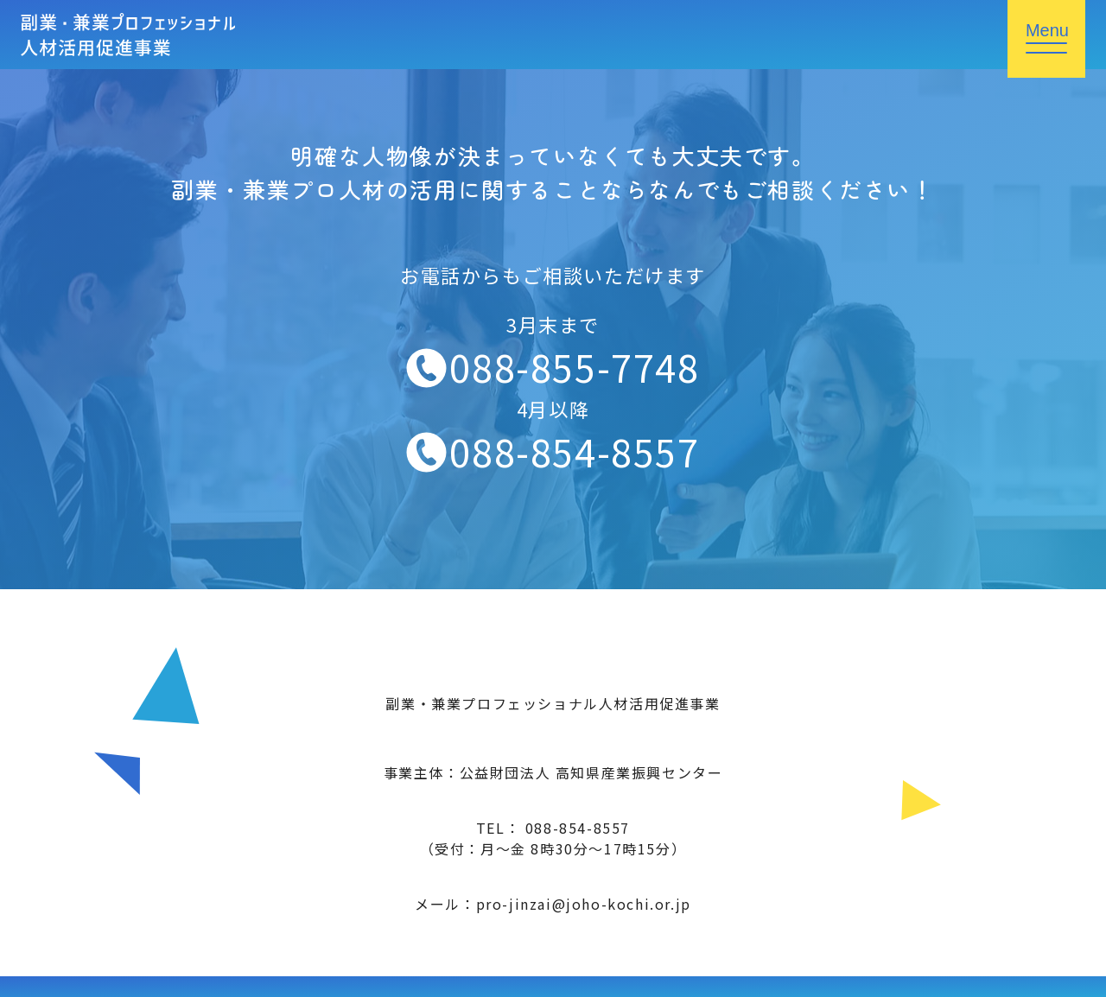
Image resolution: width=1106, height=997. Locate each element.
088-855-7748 (574, 366)
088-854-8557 (574, 451)
